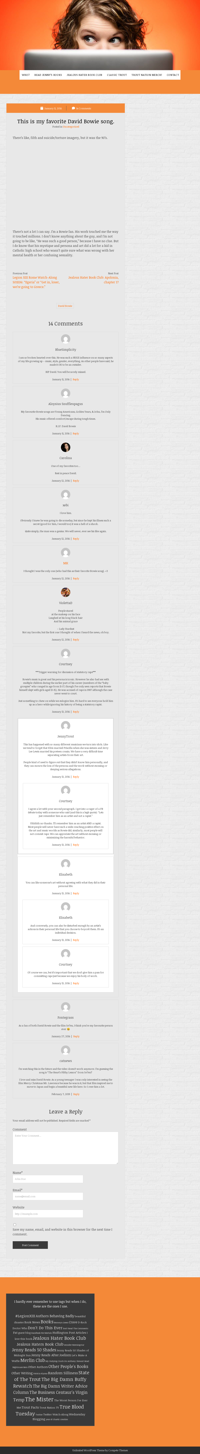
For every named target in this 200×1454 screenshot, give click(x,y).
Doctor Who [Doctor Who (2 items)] (19, 1328)
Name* (18, 1172)
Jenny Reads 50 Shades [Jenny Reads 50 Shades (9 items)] (34, 1350)
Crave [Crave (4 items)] (73, 1322)
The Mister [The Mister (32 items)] (39, 1399)
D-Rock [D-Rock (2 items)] (82, 1322)
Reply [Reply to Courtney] (76, 711)
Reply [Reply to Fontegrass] (76, 1036)
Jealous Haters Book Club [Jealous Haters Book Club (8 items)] (40, 1344)
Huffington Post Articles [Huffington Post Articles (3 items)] (69, 1332)
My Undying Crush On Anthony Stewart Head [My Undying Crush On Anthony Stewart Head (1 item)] (67, 1361)
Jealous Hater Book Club (84, 75)
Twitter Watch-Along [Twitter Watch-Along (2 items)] (55, 1414)
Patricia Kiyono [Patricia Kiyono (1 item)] (40, 1373)
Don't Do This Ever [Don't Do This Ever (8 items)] (45, 1327)
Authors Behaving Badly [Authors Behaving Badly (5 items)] (55, 1316)
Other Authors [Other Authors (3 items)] (38, 1367)
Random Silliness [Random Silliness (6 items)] (63, 1372)
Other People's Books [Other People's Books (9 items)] (68, 1366)
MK (65, 563)
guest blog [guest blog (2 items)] (24, 1332)
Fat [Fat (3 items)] (15, 1332)
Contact (173, 75)
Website (18, 1207)
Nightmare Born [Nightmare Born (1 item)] (20, 1367)
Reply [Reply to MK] (76, 578)
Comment (20, 1129)
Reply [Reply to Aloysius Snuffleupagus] (76, 433)
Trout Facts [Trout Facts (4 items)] (30, 1407)
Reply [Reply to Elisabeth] (76, 893)
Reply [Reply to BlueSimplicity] (76, 379)
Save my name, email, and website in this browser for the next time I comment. (62, 1231)
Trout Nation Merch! (146, 75)
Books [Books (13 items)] (47, 1321)
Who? (26, 75)
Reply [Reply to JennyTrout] (76, 776)
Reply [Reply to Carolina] (76, 480)
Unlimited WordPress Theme (88, 1450)
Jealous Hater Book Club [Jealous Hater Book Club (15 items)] (59, 1338)
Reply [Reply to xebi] (76, 538)
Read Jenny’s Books (48, 75)
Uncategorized (71, 126)
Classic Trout (117, 75)
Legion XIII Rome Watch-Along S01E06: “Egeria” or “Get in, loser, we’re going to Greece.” (36, 282)
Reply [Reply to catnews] (76, 1094)
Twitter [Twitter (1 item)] (39, 1414)
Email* (17, 1190)
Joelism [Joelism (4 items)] (65, 1355)
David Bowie (65, 306)
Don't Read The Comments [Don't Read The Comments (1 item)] (75, 1328)
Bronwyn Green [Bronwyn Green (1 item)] (61, 1322)
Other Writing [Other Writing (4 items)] (22, 1373)
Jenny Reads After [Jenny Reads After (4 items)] (45, 1355)
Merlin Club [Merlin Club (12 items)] (32, 1360)
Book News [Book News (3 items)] (32, 1322)
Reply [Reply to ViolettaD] (76, 639)
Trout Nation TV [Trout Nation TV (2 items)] (49, 1407)
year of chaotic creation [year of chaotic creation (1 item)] (57, 1419)
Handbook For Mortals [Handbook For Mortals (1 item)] (41, 1333)
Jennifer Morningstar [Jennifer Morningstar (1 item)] (74, 1344)
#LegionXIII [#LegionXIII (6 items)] (25, 1315)
